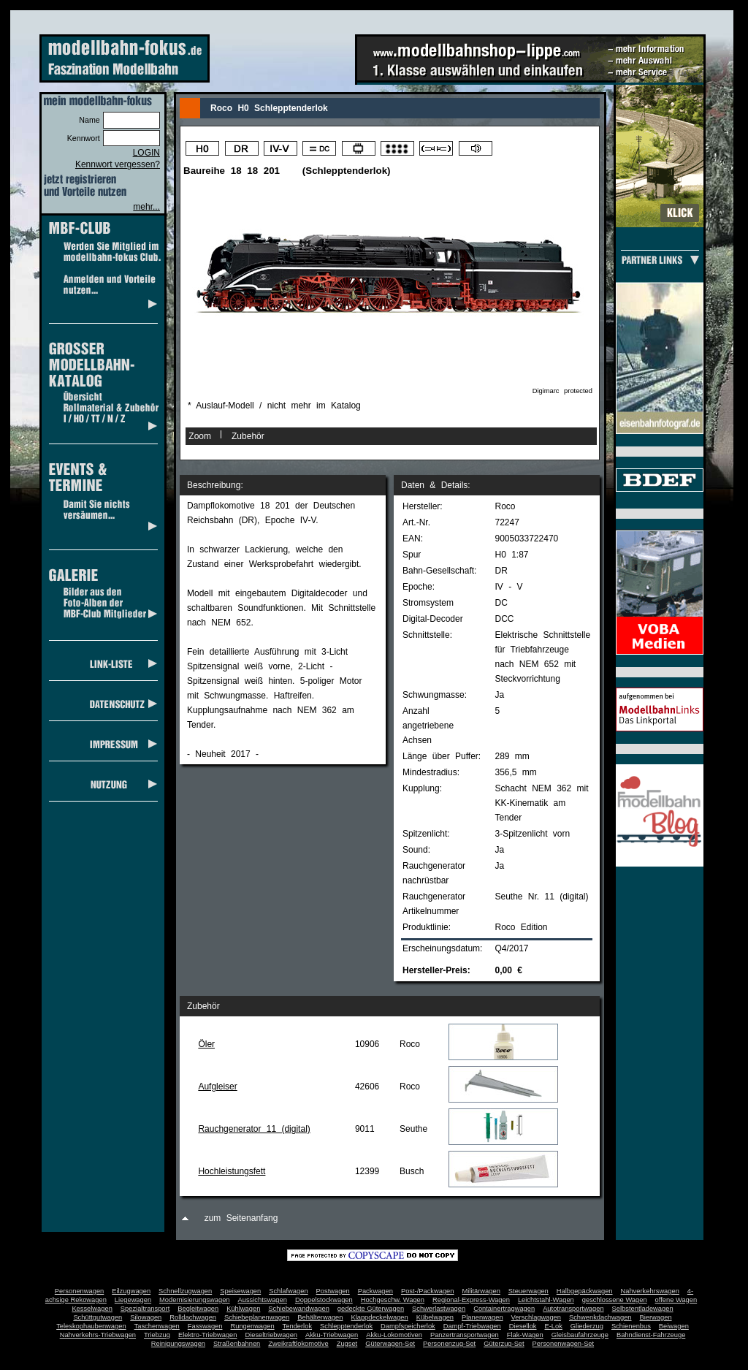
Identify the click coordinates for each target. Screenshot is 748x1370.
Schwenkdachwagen (600, 1317)
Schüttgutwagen (97, 1317)
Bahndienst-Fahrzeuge (651, 1335)
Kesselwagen (92, 1308)
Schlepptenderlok (346, 1326)
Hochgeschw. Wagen (392, 1300)
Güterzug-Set (504, 1343)
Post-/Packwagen (427, 1291)
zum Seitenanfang (241, 1218)
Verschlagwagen (536, 1317)
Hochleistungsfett (231, 1171)
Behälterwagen (320, 1317)
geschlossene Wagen (614, 1300)
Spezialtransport (145, 1308)
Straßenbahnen (236, 1343)
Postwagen (333, 1291)
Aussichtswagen (262, 1300)
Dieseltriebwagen (271, 1335)
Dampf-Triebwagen (472, 1326)
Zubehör (248, 436)
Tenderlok (297, 1326)
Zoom (199, 436)
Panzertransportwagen (464, 1335)
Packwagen (375, 1291)
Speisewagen (240, 1291)
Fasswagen (205, 1326)
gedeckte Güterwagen (370, 1308)
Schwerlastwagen (438, 1308)
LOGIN (146, 153)
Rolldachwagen (192, 1317)
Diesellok (523, 1326)
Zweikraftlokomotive (298, 1343)
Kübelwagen (435, 1317)
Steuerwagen (528, 1291)
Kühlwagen (243, 1308)
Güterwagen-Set (390, 1343)
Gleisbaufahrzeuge (580, 1335)
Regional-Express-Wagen (471, 1300)
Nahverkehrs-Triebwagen (98, 1335)
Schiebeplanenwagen (256, 1317)
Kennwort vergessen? (117, 164)
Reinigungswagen (178, 1343)
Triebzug (157, 1335)
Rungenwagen (252, 1326)
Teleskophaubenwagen (91, 1326)
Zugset (347, 1343)
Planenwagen (482, 1317)
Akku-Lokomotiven (394, 1335)
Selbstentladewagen (642, 1308)
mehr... (146, 207)
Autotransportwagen (573, 1308)
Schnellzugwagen (185, 1291)
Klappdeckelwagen (379, 1317)
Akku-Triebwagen (331, 1335)
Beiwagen (674, 1326)
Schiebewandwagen (298, 1308)
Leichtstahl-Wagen (546, 1300)
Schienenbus (631, 1326)
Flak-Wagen (525, 1335)
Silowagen (145, 1317)
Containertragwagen (504, 1308)
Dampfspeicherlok (408, 1326)
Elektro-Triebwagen (207, 1335)
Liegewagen (133, 1300)
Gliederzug (586, 1326)
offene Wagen (676, 1300)
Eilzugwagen (131, 1291)
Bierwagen (656, 1317)
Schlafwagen (288, 1291)
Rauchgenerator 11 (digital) (254, 1129)
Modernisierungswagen (194, 1300)
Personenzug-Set (449, 1343)
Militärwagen (481, 1291)
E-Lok (553, 1326)
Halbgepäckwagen (585, 1291)
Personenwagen (79, 1291)
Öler (206, 1044)
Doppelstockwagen (324, 1300)
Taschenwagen (157, 1326)
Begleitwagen (198, 1308)
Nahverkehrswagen (650, 1291)
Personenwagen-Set (564, 1343)
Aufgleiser (217, 1086)
